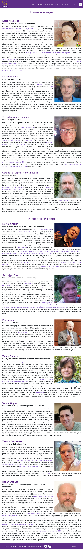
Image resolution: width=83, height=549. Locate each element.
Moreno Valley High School (50, 267)
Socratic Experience (24, 232)
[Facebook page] (45, 546)
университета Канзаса (11, 31)
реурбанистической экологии (13, 187)
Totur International (33, 513)
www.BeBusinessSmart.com (28, 467)
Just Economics (23, 332)
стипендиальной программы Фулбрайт (17, 29)
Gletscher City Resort (9, 516)
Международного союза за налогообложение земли (34, 362)
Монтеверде (39, 392)
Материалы (49, 4)
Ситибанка (39, 84)
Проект (34, 4)
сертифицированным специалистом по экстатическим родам (48, 53)
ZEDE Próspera (22, 247)
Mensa (52, 305)
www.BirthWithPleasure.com (12, 70)
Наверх (74, 546)
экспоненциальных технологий (13, 465)
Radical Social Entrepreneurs (42, 230)
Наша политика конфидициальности (29, 546)
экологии (5, 140)
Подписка (57, 4)
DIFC (21, 256)
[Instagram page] (49, 546)
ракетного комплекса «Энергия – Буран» (17, 524)
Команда (41, 4)
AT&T (51, 87)
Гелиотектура (63, 200)
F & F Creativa (48, 409)
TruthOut (43, 287)
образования (15, 140)
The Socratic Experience (28, 262)
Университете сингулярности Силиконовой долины (35, 460)
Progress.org (28, 283)
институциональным (26, 127)
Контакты (65, 4)
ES (71, 4)
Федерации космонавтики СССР (50, 531)
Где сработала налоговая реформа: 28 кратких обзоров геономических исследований (35, 307)
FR (77, 4)
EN (74, 4)
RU (80, 4)
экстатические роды (9, 59)
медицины (28, 140)
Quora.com (46, 473)
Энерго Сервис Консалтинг (43, 496)
